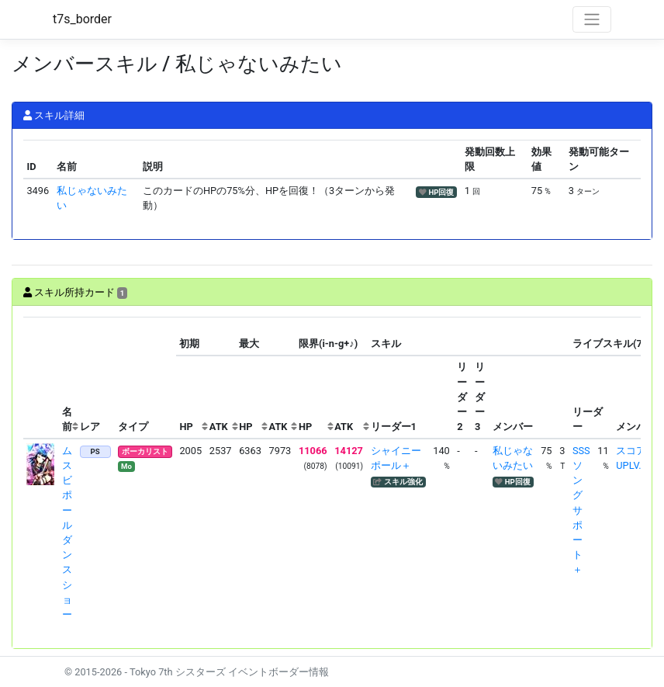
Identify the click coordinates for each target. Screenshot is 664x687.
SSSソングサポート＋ (581, 510)
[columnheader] (41, 378)
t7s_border (82, 19)
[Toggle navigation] (591, 19)
